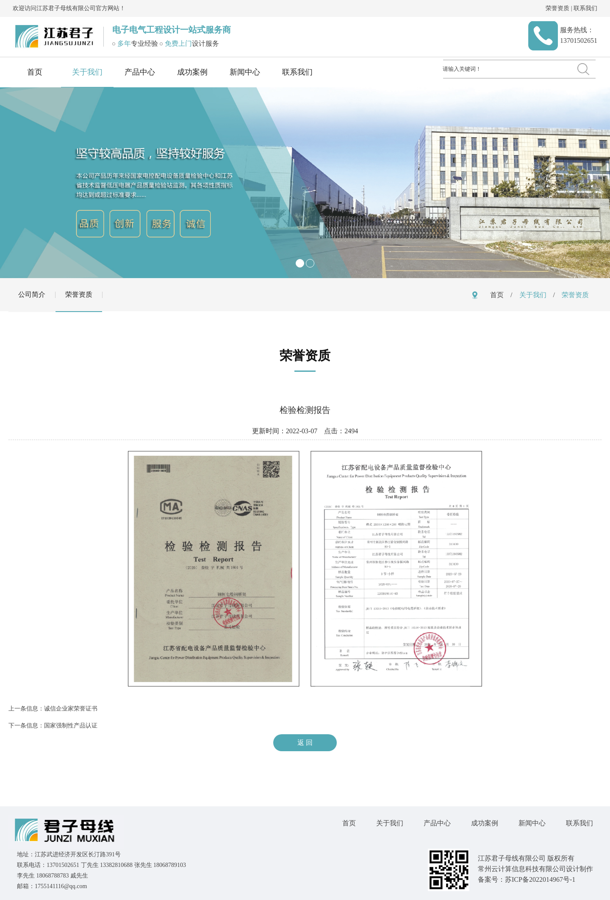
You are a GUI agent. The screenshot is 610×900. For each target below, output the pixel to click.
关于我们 (87, 72)
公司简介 (31, 294)
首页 (34, 72)
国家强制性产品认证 (70, 725)
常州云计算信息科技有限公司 (522, 868)
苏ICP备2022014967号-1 (540, 879)
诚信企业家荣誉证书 (70, 708)
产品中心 (140, 72)
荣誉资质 (557, 8)
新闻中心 (245, 72)
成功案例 (192, 72)
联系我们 (585, 8)
